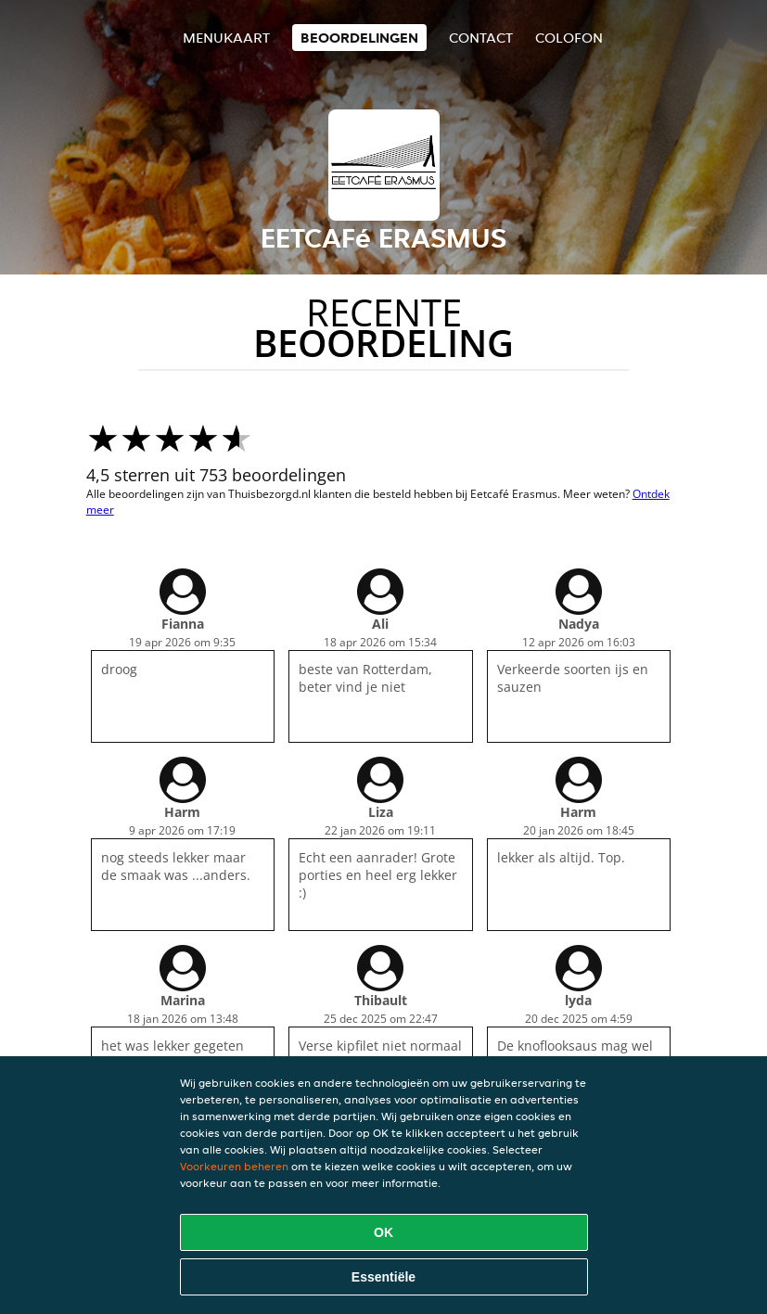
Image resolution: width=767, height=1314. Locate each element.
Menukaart (226, 37)
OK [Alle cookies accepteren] (383, 1232)
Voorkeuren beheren (234, 1166)
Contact (481, 37)
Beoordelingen (359, 37)
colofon (569, 37)
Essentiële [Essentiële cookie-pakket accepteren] (383, 1276)
